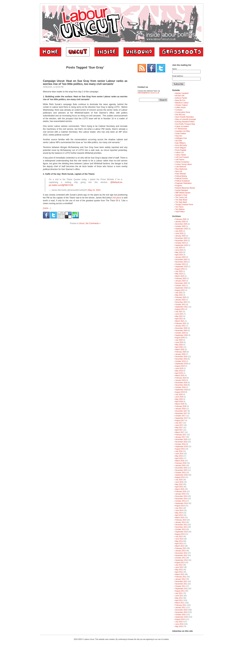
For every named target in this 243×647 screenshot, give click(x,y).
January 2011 (180, 607)
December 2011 (181, 581)
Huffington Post (181, 138)
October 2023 (180, 264)
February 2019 (180, 378)
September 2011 (181, 589)
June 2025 (179, 233)
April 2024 (179, 255)
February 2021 (180, 323)
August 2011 (180, 591)
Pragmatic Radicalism (183, 183)
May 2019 (179, 371)
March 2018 (179, 404)
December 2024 (181, 238)
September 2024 (181, 245)
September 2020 (181, 335)
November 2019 (181, 359)
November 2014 (181, 499)
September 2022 (181, 288)
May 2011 (179, 598)
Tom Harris (179, 207)
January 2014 (180, 522)
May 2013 (179, 541)
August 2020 (180, 338)
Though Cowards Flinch (184, 204)
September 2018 (181, 390)
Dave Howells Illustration (184, 117)
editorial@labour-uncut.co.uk (148, 93)
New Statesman (181, 169)
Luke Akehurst (180, 167)
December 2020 (181, 328)
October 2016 (180, 444)
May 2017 (179, 428)
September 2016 (181, 446)
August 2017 (180, 420)
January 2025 (180, 236)
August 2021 (180, 309)
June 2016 (179, 454)
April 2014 (179, 515)
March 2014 (179, 517)
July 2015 (179, 480)
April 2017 (179, 430)
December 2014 (181, 496)
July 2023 (179, 271)
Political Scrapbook (182, 181)
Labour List (179, 152)
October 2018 (180, 387)
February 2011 (180, 605)
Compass (178, 110)
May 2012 (179, 570)
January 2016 (180, 465)
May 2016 (179, 456)
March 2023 (179, 276)
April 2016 (179, 458)
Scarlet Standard (181, 190)
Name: (174, 69)
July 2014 (179, 508)
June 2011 (179, 596)
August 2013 (180, 534)
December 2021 (181, 302)
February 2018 (180, 406)
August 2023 (180, 269)
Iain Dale (178, 141)
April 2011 (179, 600)
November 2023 (181, 262)
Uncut (81, 223)
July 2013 (179, 536)
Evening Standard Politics (185, 122)
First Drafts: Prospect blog (185, 124)
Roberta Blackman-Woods (185, 188)
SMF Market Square (182, 193)
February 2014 (180, 520)
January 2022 (180, 300)
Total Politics (180, 212)
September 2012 (181, 560)
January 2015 (180, 494)
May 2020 (179, 345)
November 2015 (181, 470)
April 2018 (179, 401)
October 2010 (180, 615)
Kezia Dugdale (180, 150)
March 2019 (179, 375)
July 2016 (179, 451)
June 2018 (179, 397)
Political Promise (181, 178)
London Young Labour (183, 164)
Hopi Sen (178, 136)
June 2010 (179, 624)
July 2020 (179, 340)
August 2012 (180, 562)
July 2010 (179, 622)
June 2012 (179, 567)
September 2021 (181, 307)
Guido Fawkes (180, 133)
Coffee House (180, 107)
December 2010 (181, 610)
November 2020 (181, 330)
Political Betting (181, 176)
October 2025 (180, 226)
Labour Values (180, 155)
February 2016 (180, 463)
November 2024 (181, 240)
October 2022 (180, 285)
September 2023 (181, 267)
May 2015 (179, 484)
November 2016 (181, 442)
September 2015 (181, 475)
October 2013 (180, 529)
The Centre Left (181, 197)
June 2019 (179, 368)
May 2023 (179, 274)
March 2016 (179, 461)
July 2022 (179, 293)
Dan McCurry (180, 114)
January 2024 (180, 257)
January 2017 (180, 437)
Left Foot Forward (182, 157)
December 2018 (181, 383)
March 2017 (179, 432)
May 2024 (179, 252)
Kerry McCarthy (181, 145)
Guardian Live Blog (182, 131)
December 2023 (181, 259)
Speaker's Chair (181, 195)
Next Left (178, 171)
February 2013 (180, 548)
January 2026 (180, 222)
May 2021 (179, 316)
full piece (117, 198)
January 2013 (180, 551)
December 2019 (181, 356)
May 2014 (179, 513)
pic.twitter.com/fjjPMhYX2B (61, 185)
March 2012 (179, 574)
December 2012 (181, 553)
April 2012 (179, 572)
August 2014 (180, 506)
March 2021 (179, 321)
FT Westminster (181, 129)
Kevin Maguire (180, 148)
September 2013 (181, 532)
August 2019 (180, 366)
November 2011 (181, 584)
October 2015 (180, 472)
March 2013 (179, 546)
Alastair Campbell (181, 93)
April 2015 (179, 487)
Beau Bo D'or (180, 100)
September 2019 (181, 364)
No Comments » (93, 223)
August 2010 (180, 619)
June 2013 (179, 539)
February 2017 (180, 435)
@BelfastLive (116, 182)
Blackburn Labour (181, 103)
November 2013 (181, 527)
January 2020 (180, 354)
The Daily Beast (181, 200)
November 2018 (181, 385)
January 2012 (180, 579)
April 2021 (179, 319)
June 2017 (179, 425)
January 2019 (180, 380)
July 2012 (179, 565)
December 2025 (181, 224)
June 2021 (179, 314)
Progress (178, 186)
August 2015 (180, 477)
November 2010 (181, 612)
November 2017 (181, 413)
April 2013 (179, 544)
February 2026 (180, 219)
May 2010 (179, 626)
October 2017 (180, 416)
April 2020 (179, 347)
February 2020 (180, 352)
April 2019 (179, 373)
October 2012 (180, 558)
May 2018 (179, 399)
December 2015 (181, 468)
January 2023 (180, 281)
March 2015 (179, 489)
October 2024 (180, 243)
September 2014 (181, 503)
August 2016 (180, 449)
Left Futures (179, 159)
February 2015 (180, 491)
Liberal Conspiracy (182, 162)
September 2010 (181, 617)
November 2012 (181, 555)
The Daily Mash (181, 202)
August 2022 (180, 290)
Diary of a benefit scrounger (185, 119)
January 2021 (180, 326)
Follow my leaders (182, 126)
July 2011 (179, 593)
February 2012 (180, 577)
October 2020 (180, 333)
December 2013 (181, 525)
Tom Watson (180, 209)
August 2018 (180, 392)
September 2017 (181, 418)
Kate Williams (180, 143)
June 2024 (179, 250)
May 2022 (179, 295)
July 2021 (179, 312)
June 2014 (179, 510)
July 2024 (179, 248)
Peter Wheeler (180, 174)
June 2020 (179, 342)
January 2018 (180, 409)
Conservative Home (182, 112)
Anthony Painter (181, 98)
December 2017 (181, 411)
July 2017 (179, 423)
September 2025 (181, 229)
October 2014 (180, 501)
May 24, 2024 (94, 190)
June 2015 (179, 482)
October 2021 (180, 304)
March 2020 (179, 349)
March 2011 (179, 603)
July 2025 (179, 231)
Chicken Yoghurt (181, 105)
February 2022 (180, 297)
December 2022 (181, 283)
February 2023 (180, 278)
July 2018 (179, 394)
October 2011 (180, 586)
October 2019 (180, 361)
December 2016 (181, 439)
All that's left (179, 96)
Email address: (177, 76)
